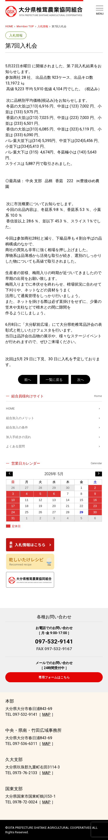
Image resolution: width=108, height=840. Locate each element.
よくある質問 (15, 446)
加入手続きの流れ (18, 437)
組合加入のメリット (20, 418)
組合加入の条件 (17, 427)
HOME (9, 26)
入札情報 (43, 26)
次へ (80, 380)
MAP (46, 714)
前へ (27, 380)
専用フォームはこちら (54, 677)
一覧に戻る (54, 380)
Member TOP (25, 26)
